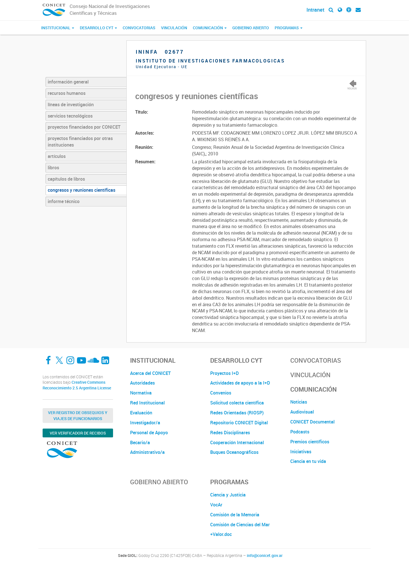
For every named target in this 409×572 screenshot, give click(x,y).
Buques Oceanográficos (234, 452)
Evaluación (141, 413)
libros (53, 167)
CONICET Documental (312, 422)
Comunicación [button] (210, 27)
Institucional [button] (57, 27)
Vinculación (174, 27)
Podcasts (299, 432)
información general (68, 82)
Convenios (220, 393)
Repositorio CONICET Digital (239, 422)
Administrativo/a (147, 452)
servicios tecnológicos (70, 116)
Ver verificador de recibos (78, 433)
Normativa (141, 393)
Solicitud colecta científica (237, 403)
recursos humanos (66, 93)
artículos (57, 156)
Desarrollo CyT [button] (98, 27)
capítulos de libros (66, 179)
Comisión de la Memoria (234, 515)
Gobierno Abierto (250, 27)
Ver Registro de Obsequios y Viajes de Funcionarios (77, 415)
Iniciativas (300, 451)
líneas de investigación (71, 104)
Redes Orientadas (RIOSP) (237, 413)
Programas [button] (288, 27)
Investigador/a (145, 422)
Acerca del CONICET (150, 373)
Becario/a (140, 442)
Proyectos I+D (224, 373)
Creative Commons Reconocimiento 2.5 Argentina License (77, 385)
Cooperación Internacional (237, 442)
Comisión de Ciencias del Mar (240, 524)
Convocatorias (139, 27)
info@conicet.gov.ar (265, 555)
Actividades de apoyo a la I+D (240, 383)
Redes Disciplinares (230, 432)
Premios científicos (309, 442)
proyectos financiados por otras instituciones (80, 141)
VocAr (216, 505)
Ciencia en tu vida (308, 461)
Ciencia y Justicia (228, 495)
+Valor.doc (221, 534)
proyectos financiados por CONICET (84, 127)
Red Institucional (147, 403)
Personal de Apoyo (149, 432)
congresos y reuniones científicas (81, 190)
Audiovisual (302, 412)
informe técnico (64, 201)
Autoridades (142, 383)
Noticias (298, 402)
